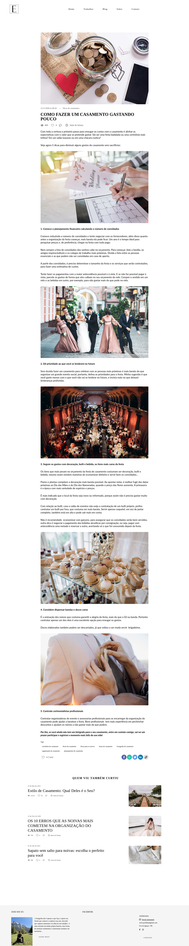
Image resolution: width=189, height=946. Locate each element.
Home (71, 9)
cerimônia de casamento (50, 746)
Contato (135, 9)
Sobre (119, 9)
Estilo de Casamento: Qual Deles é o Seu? (61, 790)
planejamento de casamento (73, 751)
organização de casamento (51, 751)
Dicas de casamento (69, 746)
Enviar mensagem (148, 914)
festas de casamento (105, 746)
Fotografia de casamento (125, 746)
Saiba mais (44, 931)
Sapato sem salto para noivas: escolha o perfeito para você (66, 852)
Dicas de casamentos (71, 108)
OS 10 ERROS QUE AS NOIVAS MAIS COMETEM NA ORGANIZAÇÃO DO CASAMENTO (60, 826)
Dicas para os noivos (88, 746)
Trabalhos (88, 9)
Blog (105, 9)
